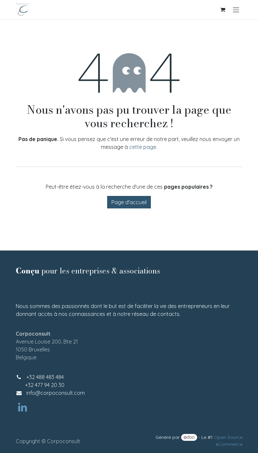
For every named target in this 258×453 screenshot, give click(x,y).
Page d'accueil (129, 202)
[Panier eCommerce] (222, 9)
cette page (142, 147)
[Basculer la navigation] (236, 9)
